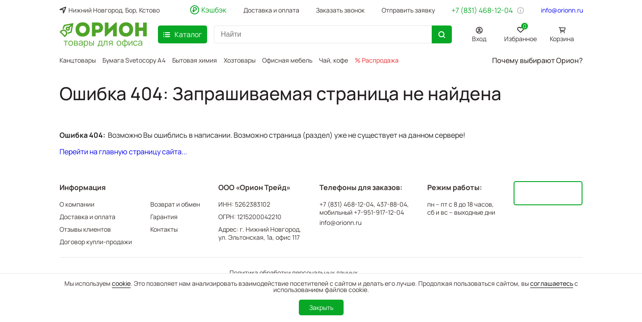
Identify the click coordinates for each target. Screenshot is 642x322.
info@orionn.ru (562, 10)
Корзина (562, 38)
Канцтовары (78, 60)
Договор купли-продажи (96, 241)
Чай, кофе (333, 60)
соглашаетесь (551, 283)
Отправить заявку (408, 10)
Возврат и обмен (175, 204)
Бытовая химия (194, 60)
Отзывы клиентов (85, 229)
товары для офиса (103, 41)
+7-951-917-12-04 (379, 212)
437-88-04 (392, 204)
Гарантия (164, 216)
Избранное (520, 32)
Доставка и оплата (271, 10)
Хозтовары (239, 60)
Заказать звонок (340, 10)
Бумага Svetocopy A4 (134, 60)
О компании (77, 204)
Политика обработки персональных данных (293, 272)
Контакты (164, 229)
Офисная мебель (287, 60)
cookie (121, 283)
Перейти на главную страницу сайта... (123, 152)
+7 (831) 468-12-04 (482, 10)
